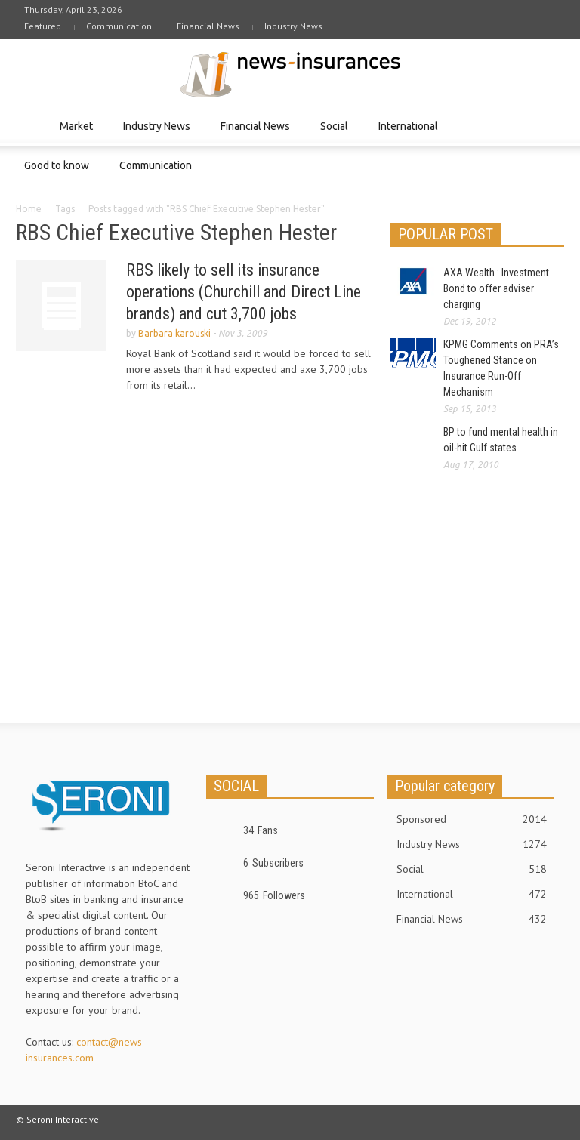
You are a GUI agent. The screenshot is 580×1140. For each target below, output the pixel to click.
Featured (42, 26)
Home (29, 209)
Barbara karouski (174, 333)
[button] (549, 125)
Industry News (293, 26)
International (410, 133)
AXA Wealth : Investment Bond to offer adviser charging (496, 288)
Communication (119, 26)
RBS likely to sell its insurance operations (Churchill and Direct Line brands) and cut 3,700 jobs (243, 291)
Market (78, 133)
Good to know (59, 172)
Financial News (208, 26)
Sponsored (471, 819)
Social (336, 133)
